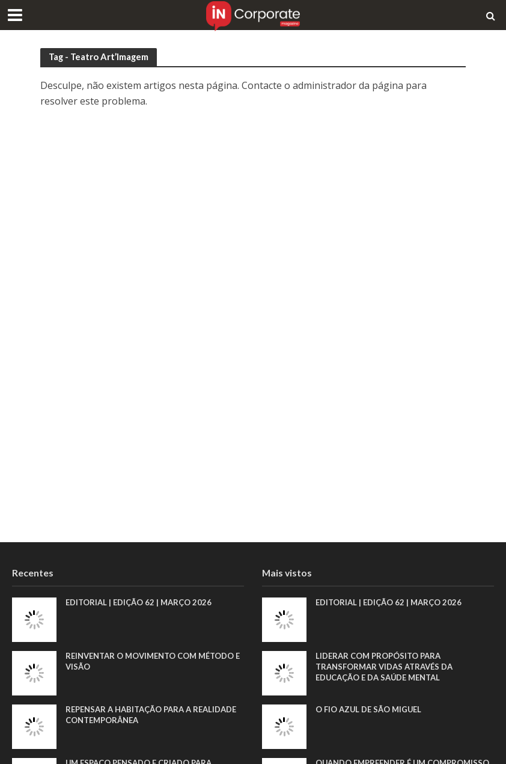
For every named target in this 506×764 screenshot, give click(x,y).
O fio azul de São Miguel (368, 709)
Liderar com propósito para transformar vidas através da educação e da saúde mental (384, 666)
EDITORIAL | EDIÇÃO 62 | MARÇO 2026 (139, 602)
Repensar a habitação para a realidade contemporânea (151, 714)
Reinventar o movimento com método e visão (153, 661)
